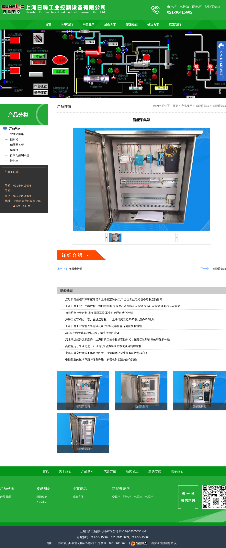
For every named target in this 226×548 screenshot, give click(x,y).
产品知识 (41, 502)
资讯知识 (43, 488)
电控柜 (149, 496)
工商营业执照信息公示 (153, 543)
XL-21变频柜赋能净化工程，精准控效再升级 (92, 332)
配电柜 (127, 496)
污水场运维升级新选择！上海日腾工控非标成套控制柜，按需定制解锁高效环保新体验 (117, 339)
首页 (48, 24)
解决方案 (153, 24)
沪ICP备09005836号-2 (132, 531)
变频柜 (116, 496)
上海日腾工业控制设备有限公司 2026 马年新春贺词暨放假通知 (103, 326)
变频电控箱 (76, 268)
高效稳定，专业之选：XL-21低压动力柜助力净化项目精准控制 (103, 346)
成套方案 (110, 24)
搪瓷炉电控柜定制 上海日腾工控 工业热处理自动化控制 (99, 312)
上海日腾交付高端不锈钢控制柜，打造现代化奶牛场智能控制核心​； (106, 352)
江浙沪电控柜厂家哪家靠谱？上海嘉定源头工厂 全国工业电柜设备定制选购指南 (113, 299)
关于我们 (67, 24)
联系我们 (175, 24)
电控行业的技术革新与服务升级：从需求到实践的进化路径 (101, 359)
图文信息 (80, 488)
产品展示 (88, 24)
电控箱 (138, 496)
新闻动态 (132, 24)
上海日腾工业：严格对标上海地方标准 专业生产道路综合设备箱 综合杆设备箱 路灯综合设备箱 (122, 306)
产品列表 (7, 488)
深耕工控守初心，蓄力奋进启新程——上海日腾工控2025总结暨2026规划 (109, 319)
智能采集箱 (202, 105)
